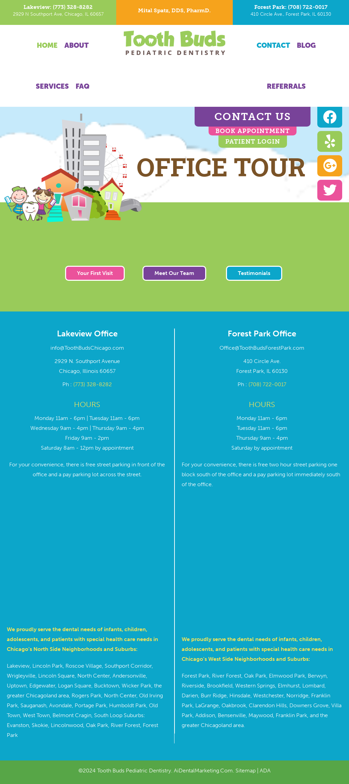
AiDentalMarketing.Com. (205, 770)
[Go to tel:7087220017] (291, 12)
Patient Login (252, 141)
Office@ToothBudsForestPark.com (261, 348)
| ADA (263, 770)
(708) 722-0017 (267, 384)
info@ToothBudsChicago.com (87, 348)
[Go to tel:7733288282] (58, 12)
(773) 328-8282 (92, 384)
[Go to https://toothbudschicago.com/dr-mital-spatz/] (174, 12)
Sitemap (246, 770)
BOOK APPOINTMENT (252, 131)
